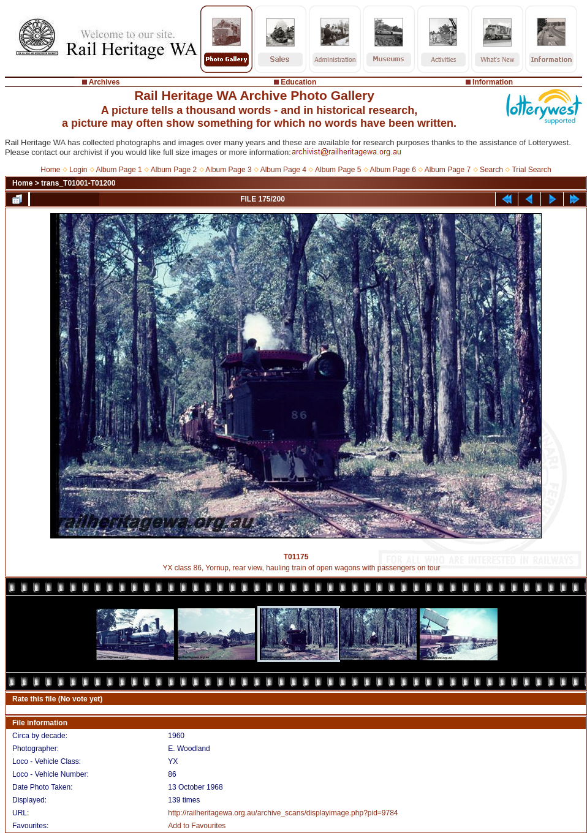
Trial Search (531, 169)
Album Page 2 (174, 169)
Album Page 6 (392, 169)
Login (78, 169)
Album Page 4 (283, 169)
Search (491, 169)
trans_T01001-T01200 (78, 183)
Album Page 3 (228, 169)
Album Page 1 (119, 169)
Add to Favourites (196, 825)
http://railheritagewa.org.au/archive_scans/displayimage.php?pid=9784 (283, 813)
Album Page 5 (338, 169)
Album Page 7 (448, 169)
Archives (104, 82)
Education (298, 82)
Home (50, 169)
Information (492, 82)
